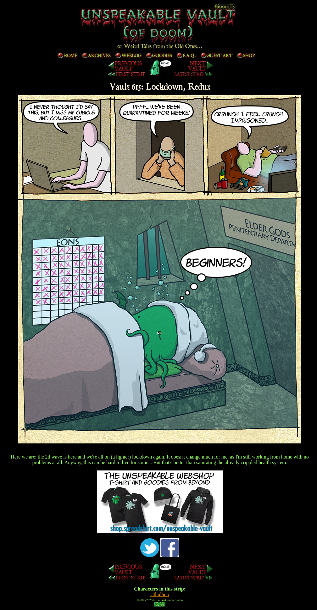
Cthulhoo (159, 594)
